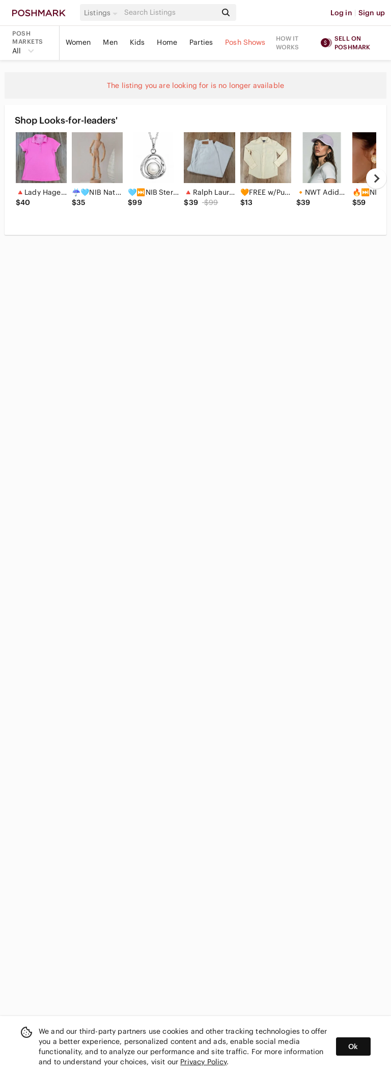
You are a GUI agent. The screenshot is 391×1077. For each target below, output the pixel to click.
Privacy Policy (203, 1061)
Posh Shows (245, 42)
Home (167, 42)
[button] (102, 13)
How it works (287, 43)
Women (78, 42)
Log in (341, 12)
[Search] (169, 12)
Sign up (371, 12)
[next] (376, 178)
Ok (353, 1046)
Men (110, 42)
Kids (137, 42)
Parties (201, 42)
